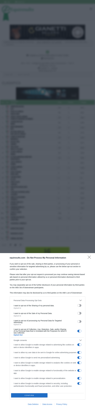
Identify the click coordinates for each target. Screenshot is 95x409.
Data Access (47, 404)
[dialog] (47, 331)
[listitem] (47, 300)
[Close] (90, 258)
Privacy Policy (61, 404)
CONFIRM (29, 395)
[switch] (79, 305)
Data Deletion (33, 404)
